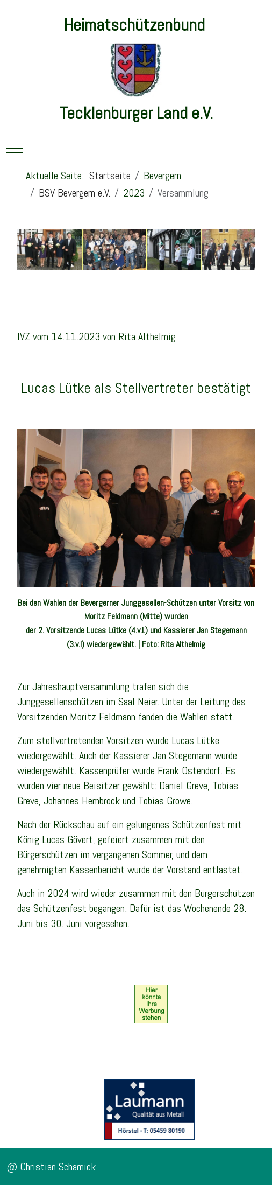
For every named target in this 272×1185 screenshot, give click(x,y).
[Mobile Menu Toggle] (14, 148)
